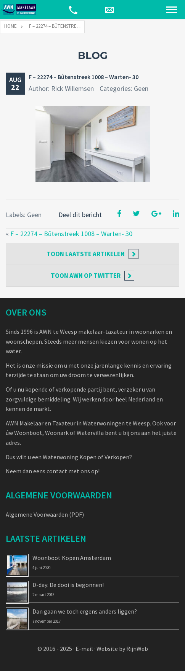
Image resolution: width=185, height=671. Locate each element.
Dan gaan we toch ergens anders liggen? (84, 611)
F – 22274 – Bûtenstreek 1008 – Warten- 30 (83, 77)
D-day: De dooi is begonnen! (68, 585)
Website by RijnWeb (122, 648)
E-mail (84, 648)
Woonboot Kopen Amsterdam (71, 558)
